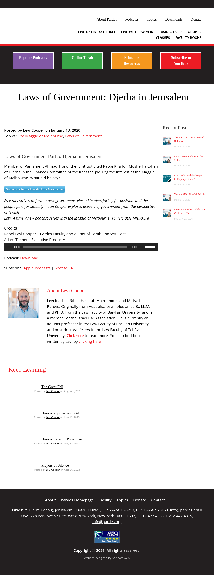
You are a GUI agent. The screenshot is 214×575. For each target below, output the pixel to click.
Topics (152, 19)
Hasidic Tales (170, 31)
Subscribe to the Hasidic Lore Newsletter (34, 189)
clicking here (90, 341)
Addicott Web (121, 558)
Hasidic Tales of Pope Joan (61, 439)
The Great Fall (52, 387)
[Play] (10, 247)
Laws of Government (83, 135)
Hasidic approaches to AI (60, 413)
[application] (81, 247)
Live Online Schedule (97, 31)
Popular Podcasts (33, 58)
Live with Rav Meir (137, 31)
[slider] (75, 247)
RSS (74, 268)
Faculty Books (188, 37)
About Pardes (107, 19)
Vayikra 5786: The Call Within (189, 194)
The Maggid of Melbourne (40, 135)
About (50, 500)
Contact (158, 500)
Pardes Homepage (77, 500)
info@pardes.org (107, 521)
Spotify (61, 268)
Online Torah (82, 58)
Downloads (173, 19)
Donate (196, 19)
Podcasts (131, 19)
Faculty (105, 500)
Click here (75, 335)
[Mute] (141, 247)
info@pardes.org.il (186, 510)
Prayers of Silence (55, 465)
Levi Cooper (53, 391)
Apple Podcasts (37, 268)
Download (29, 258)
